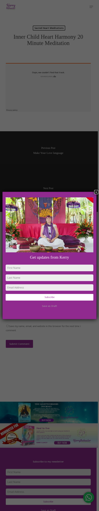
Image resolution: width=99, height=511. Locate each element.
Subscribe (50, 297)
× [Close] (96, 192)
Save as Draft (49, 306)
